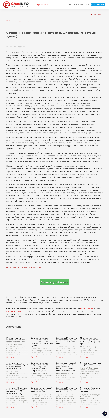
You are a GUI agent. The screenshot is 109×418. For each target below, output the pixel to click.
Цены (80, 4)
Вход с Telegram (97, 4)
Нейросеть (72, 4)
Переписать (25, 267)
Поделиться (97, 14)
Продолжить (37, 267)
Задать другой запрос (54, 282)
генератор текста (14, 311)
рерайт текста (86, 308)
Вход (87, 4)
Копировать (13, 267)
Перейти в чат (42, 5)
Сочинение (24, 21)
